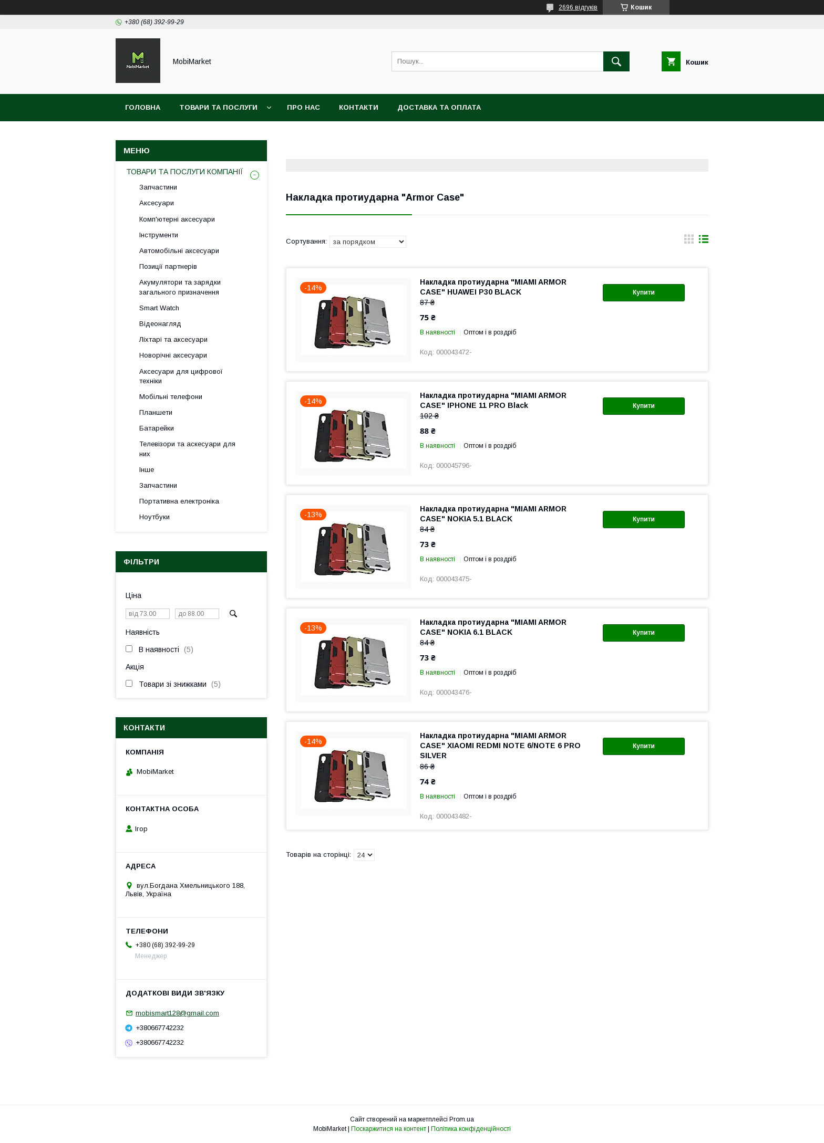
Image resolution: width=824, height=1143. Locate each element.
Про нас (303, 107)
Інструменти (158, 235)
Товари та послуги (218, 107)
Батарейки (156, 428)
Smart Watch (159, 308)
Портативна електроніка (179, 501)
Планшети (155, 412)
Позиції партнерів (168, 266)
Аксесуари (156, 203)
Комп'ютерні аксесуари (177, 219)
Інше (146, 470)
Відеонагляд (160, 324)
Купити (644, 292)
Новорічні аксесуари (173, 355)
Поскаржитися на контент (388, 1128)
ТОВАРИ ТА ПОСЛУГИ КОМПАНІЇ (184, 171)
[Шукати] (616, 61)
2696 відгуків (578, 7)
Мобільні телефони (170, 397)
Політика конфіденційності (471, 1128)
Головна (142, 107)
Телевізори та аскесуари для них (187, 448)
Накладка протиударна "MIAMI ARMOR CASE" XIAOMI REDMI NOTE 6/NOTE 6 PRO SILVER (500, 745)
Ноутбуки (154, 517)
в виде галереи (689, 241)
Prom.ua (461, 1119)
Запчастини (158, 187)
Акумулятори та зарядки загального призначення (180, 287)
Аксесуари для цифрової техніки (181, 376)
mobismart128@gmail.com (177, 1013)
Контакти (358, 107)
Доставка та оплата (439, 107)
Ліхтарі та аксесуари (173, 339)
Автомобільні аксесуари (179, 251)
